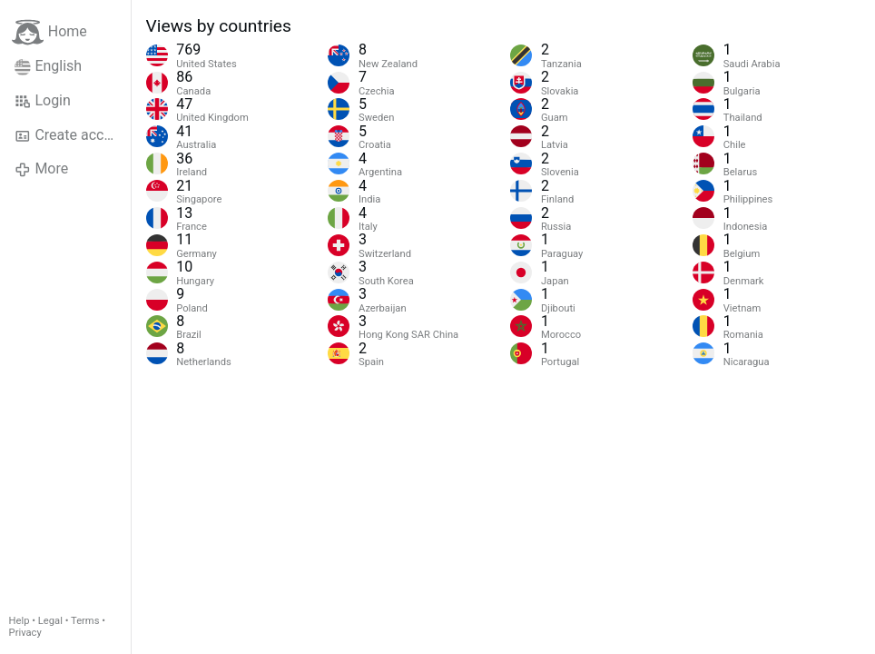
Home (49, 32)
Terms (85, 621)
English (48, 66)
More (41, 169)
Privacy (25, 633)
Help (19, 621)
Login (43, 101)
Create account (73, 135)
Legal (50, 621)
